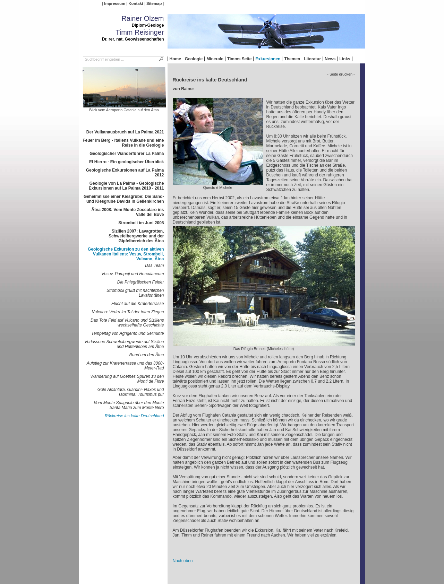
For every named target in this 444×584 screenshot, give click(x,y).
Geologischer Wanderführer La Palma (126, 153)
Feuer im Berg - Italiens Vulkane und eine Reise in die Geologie (123, 143)
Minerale (214, 58)
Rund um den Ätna (146, 354)
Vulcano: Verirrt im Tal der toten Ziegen (128, 312)
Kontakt (135, 3)
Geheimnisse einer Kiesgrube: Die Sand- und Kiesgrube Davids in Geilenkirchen (124, 199)
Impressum (114, 3)
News (330, 58)
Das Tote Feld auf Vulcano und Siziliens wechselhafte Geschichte (127, 323)
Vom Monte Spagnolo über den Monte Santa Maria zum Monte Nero (129, 405)
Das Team (154, 265)
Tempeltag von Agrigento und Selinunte (127, 333)
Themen (292, 58)
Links (344, 58)
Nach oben (183, 560)
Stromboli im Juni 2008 (141, 222)
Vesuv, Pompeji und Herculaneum (132, 273)
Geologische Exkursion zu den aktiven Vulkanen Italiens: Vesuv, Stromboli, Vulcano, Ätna (126, 254)
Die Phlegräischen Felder (140, 282)
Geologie (194, 58)
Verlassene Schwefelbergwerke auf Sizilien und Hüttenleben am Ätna (124, 344)
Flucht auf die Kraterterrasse (137, 303)
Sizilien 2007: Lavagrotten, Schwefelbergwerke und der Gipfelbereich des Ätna (136, 236)
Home (175, 58)
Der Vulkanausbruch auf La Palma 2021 (125, 132)
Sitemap (154, 3)
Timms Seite (239, 58)
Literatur (312, 58)
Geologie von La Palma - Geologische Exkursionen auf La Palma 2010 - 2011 (126, 186)
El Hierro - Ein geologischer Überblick (126, 161)
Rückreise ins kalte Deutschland (134, 415)
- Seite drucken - (341, 74)
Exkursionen (267, 58)
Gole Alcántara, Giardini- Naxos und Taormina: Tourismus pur (130, 392)
